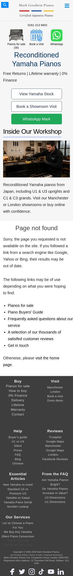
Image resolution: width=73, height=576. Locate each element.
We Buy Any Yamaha (18, 531)
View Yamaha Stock (36, 94)
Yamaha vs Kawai (18, 497)
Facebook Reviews (55, 459)
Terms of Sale (35, 555)
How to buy (18, 391)
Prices (18, 450)
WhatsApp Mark (36, 119)
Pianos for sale (20, 305)
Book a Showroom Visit (36, 106)
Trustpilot (55, 437)
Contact (18, 414)
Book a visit (55, 396)
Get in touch (18, 345)
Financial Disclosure (53, 555)
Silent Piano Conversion (18, 536)
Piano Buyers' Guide (25, 312)
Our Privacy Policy (18, 555)
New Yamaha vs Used (18, 484)
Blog (18, 459)
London (55, 391)
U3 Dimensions (55, 497)
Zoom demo (55, 400)
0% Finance (17, 395)
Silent (18, 445)
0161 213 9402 (37, 25)
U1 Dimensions (55, 501)
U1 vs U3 (18, 441)
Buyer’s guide (18, 437)
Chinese (17, 463)
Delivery (17, 400)
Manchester (55, 387)
